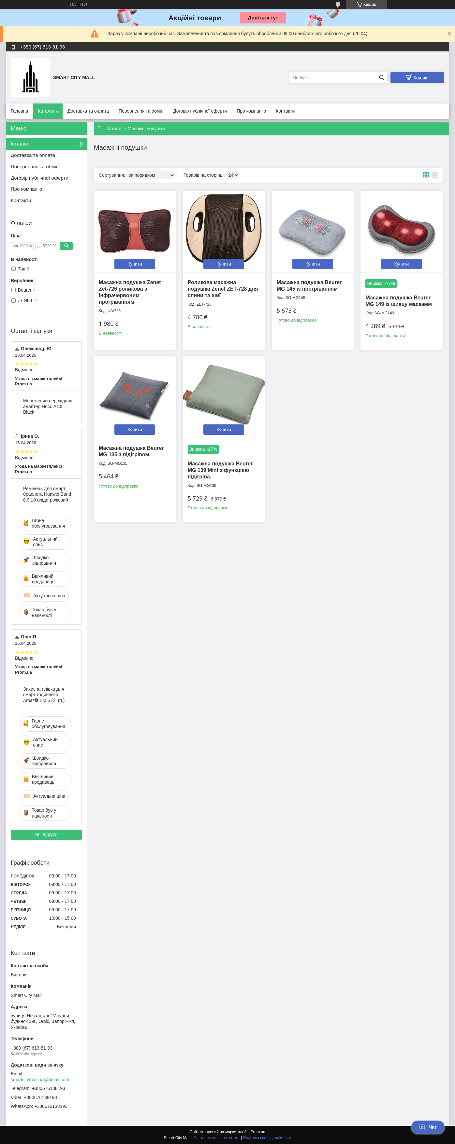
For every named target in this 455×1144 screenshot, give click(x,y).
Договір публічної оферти (200, 111)
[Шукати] (381, 77)
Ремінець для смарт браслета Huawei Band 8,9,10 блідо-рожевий (47, 494)
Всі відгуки (46, 834)
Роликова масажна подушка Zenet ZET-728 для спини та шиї (223, 289)
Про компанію (251, 111)
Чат (428, 1127)
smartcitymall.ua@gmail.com (40, 1079)
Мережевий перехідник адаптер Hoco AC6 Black (47, 406)
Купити (134, 264)
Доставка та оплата (88, 111)
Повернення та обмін (141, 111)
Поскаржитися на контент (217, 1138)
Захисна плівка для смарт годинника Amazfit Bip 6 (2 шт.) (44, 694)
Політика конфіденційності (267, 1138)
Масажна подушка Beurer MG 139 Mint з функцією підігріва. (220, 470)
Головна (19, 111)
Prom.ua (258, 1132)
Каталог (46, 111)
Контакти (285, 111)
